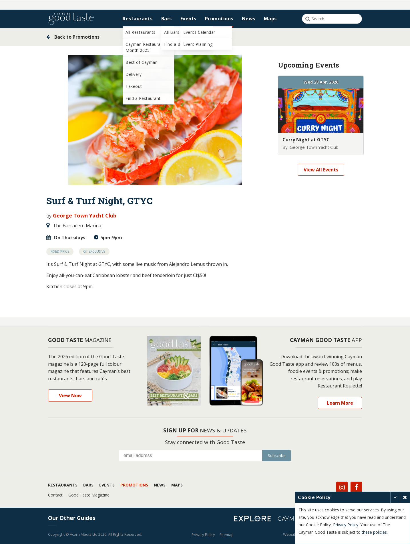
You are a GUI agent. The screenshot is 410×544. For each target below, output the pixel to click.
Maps (270, 18)
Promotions (219, 18)
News (248, 18)
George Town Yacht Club (83, 215)
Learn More (340, 402)
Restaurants (138, 18)
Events (188, 18)
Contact (55, 494)
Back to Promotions (72, 37)
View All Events (321, 170)
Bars (166, 18)
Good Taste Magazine (89, 494)
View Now (70, 395)
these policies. (322, 532)
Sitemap (226, 534)
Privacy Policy (203, 534)
